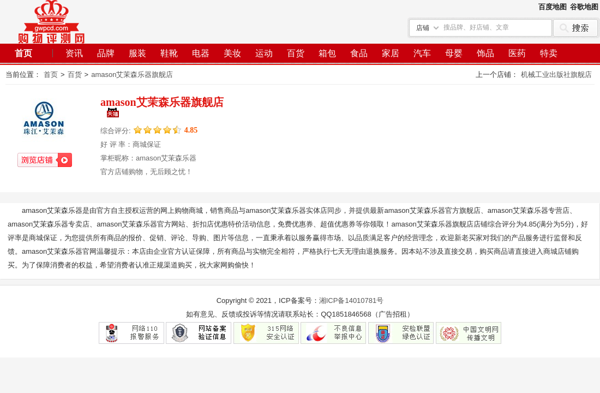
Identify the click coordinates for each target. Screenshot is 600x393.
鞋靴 (169, 53)
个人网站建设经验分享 (51, 22)
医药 (517, 53)
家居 (390, 53)
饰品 (485, 53)
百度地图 (552, 7)
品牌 (106, 53)
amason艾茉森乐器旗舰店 (132, 74)
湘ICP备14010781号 (351, 300)
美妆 (232, 53)
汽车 (422, 53)
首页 (23, 53)
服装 (137, 53)
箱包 (327, 53)
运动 (264, 53)
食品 (359, 53)
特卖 (548, 53)
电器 (200, 53)
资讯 (74, 53)
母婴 (454, 53)
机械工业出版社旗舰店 (556, 74)
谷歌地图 (584, 7)
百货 (295, 53)
